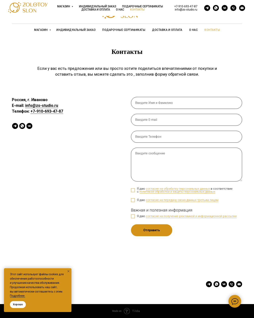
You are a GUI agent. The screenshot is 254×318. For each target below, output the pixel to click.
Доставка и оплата (167, 29)
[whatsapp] (42, 14)
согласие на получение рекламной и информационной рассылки (191, 216)
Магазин (41, 29)
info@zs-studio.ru (202, 14)
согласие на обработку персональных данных (178, 188)
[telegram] (34, 14)
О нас (193, 29)
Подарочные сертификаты (123, 29)
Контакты (212, 29)
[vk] (51, 14)
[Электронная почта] (69, 14)
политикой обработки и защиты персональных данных (177, 191)
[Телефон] (60, 14)
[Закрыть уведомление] (68, 271)
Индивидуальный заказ (75, 29)
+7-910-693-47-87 (202, 10)
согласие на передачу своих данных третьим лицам (182, 200)
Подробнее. (17, 295)
